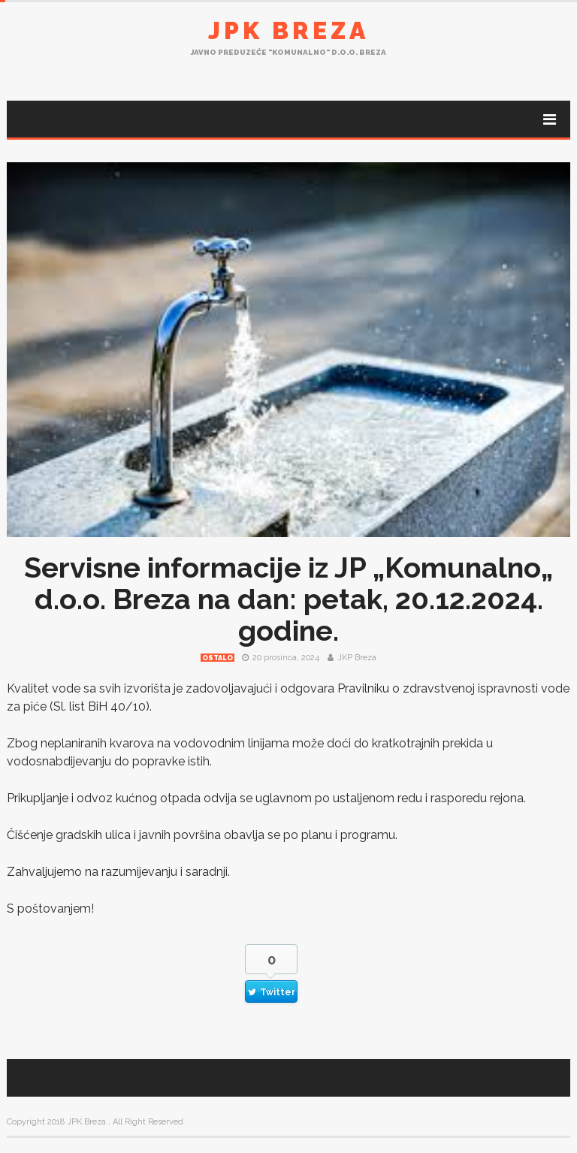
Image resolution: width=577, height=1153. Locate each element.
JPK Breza (288, 30)
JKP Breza (356, 658)
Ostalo (217, 658)
